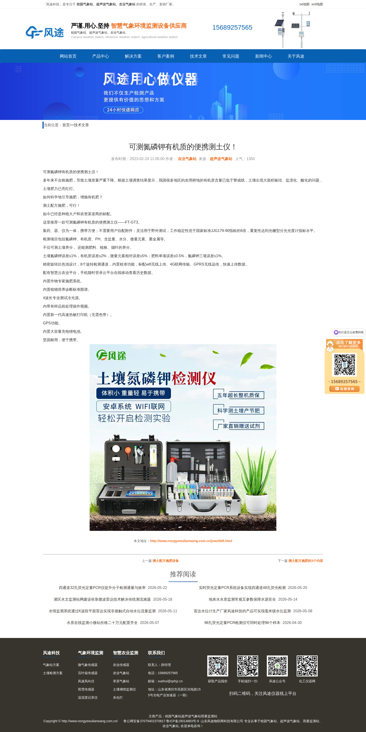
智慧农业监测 (125, 653)
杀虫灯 (118, 697)
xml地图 (317, 4)
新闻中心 (263, 56)
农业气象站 (187, 159)
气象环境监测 (90, 653)
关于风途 (296, 56)
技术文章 (198, 56)
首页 (66, 125)
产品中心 (100, 56)
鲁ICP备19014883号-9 (182, 721)
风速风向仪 (86, 681)
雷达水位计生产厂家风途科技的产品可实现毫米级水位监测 (242, 611)
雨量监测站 (209, 716)
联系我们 (156, 653)
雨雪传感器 (86, 689)
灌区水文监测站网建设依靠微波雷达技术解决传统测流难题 (102, 599)
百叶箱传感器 (88, 673)
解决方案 (133, 56)
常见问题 (230, 56)
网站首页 (68, 56)
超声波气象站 (221, 159)
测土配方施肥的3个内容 (306, 561)
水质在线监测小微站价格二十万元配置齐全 (102, 623)
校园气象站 (173, 716)
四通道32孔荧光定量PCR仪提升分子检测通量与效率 (102, 588)
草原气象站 (121, 681)
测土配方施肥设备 (166, 561)
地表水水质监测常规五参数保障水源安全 (242, 599)
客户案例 (165, 56)
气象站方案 (51, 665)
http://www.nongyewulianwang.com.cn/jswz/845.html (191, 541)
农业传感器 (121, 665)
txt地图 (305, 4)
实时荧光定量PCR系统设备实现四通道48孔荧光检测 (242, 588)
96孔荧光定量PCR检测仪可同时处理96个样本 (242, 623)
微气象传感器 (88, 665)
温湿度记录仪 (88, 697)
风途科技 (51, 653)
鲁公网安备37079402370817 (144, 721)
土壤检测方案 (53, 673)
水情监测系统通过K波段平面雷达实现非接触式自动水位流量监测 (102, 611)
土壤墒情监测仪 (124, 689)
